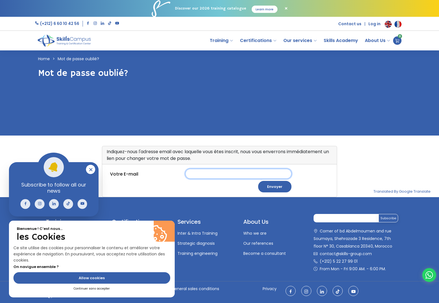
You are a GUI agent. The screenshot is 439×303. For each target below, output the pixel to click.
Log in (374, 24)
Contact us (349, 24)
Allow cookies (92, 278)
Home (44, 59)
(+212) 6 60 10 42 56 (59, 23)
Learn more (265, 9)
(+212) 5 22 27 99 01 (339, 261)
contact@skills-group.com (346, 254)
